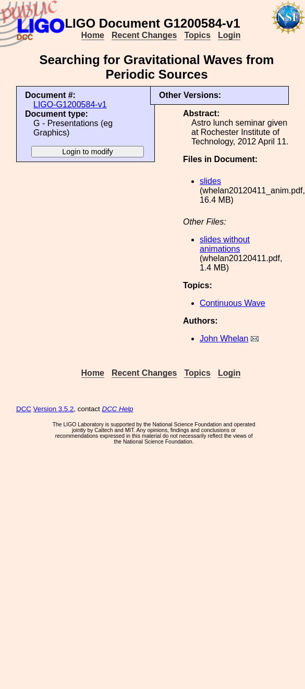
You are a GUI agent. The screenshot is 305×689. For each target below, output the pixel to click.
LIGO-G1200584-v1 (70, 104)
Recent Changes (144, 35)
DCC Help (117, 409)
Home (92, 35)
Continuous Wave (232, 303)
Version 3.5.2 (53, 409)
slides (210, 181)
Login (229, 35)
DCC (23, 409)
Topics (197, 35)
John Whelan (224, 338)
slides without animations (225, 244)
